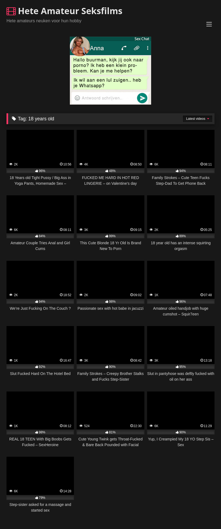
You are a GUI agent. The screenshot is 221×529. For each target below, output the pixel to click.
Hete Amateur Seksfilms (64, 11)
